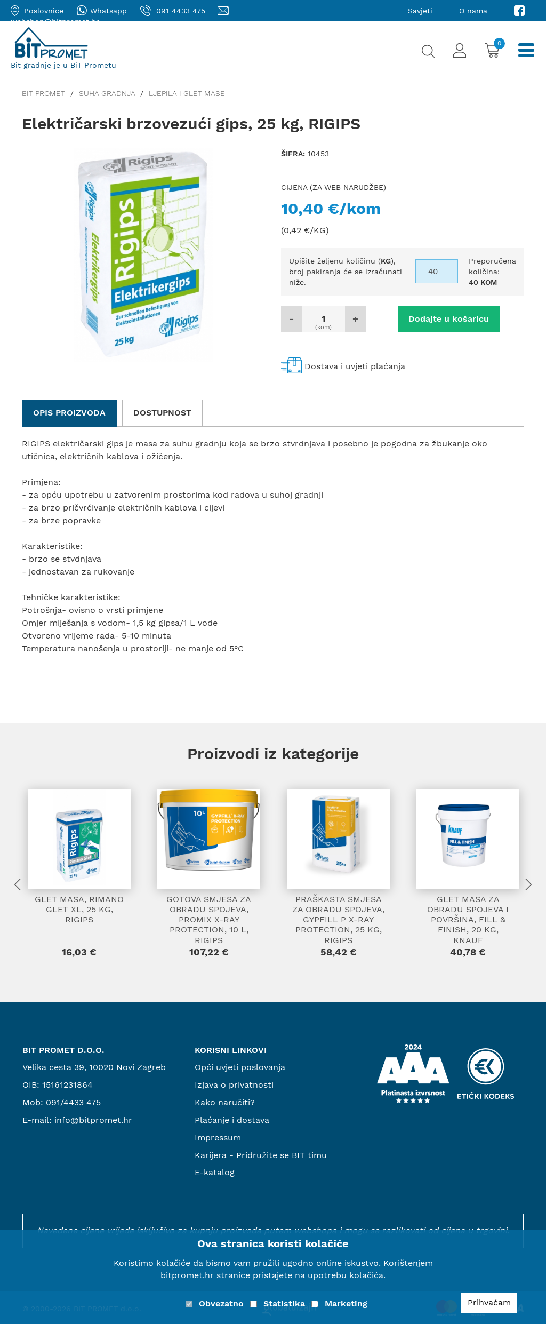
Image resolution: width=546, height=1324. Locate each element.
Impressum (218, 1137)
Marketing (346, 1303)
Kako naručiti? (225, 1102)
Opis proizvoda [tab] (69, 413)
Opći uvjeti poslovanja (240, 1067)
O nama (473, 10)
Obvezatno (221, 1303)
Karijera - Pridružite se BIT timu (261, 1155)
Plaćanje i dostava (232, 1120)
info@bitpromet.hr (93, 1120)
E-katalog (215, 1172)
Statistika (284, 1303)
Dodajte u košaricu (448, 319)
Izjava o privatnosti (234, 1085)
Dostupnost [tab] (162, 413)
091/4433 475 (73, 1102)
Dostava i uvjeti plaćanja (354, 366)
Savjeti (420, 10)
